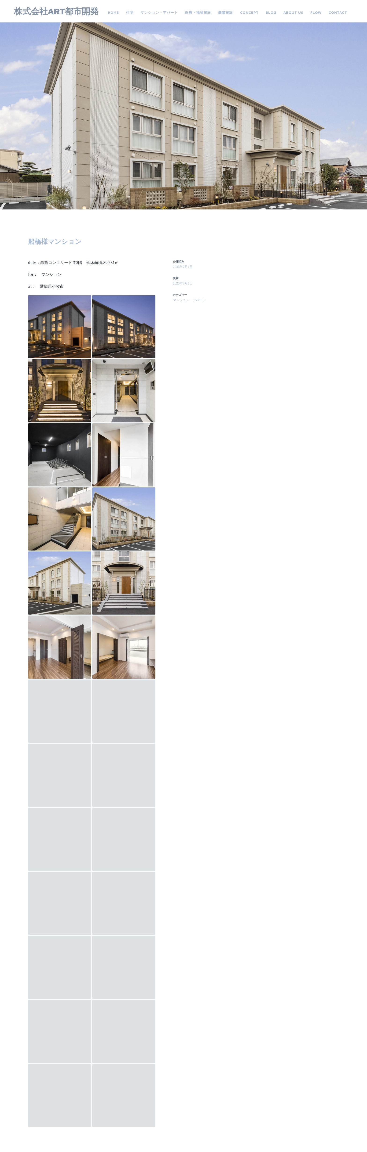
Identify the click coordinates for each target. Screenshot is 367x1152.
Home (113, 12)
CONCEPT (249, 12)
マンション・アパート (159, 12)
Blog (271, 12)
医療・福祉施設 (198, 12)
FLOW (316, 12)
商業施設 (225, 12)
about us (293, 12)
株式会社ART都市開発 (56, 11)
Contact (338, 12)
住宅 (129, 12)
